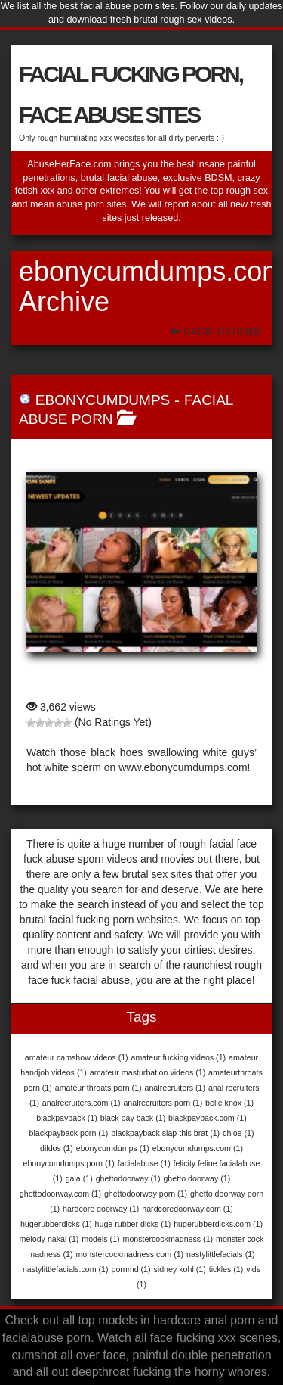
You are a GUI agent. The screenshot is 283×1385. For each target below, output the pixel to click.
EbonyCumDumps (102, 400)
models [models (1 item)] (100, 1238)
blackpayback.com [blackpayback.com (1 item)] (207, 1117)
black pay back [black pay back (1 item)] (132, 1117)
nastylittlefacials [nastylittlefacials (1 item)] (220, 1254)
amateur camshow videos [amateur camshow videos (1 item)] (76, 1057)
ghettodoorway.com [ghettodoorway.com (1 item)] (60, 1193)
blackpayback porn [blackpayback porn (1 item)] (68, 1133)
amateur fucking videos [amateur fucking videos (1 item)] (178, 1057)
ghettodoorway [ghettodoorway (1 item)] (128, 1178)
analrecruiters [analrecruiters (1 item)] (175, 1087)
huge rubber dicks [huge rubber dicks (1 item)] (133, 1223)
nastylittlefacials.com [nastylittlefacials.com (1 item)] (66, 1269)
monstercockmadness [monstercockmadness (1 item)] (168, 1238)
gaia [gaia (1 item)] (79, 1178)
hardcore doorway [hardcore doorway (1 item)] (101, 1208)
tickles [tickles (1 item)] (226, 1269)
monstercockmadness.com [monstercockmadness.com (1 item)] (129, 1254)
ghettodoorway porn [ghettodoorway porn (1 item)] (145, 1193)
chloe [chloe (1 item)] (238, 1133)
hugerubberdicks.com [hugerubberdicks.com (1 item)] (218, 1223)
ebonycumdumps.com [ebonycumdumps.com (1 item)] (197, 1148)
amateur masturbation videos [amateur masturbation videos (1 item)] (147, 1072)
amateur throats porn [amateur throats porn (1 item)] (98, 1087)
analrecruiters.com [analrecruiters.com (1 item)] (81, 1102)
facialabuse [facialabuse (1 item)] (144, 1163)
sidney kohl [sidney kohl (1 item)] (179, 1269)
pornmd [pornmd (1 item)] (130, 1269)
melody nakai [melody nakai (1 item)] (49, 1238)
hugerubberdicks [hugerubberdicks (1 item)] (56, 1223)
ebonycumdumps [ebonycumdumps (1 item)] (112, 1148)
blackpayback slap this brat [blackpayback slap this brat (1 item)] (165, 1133)
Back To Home (217, 331)
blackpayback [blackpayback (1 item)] (66, 1117)
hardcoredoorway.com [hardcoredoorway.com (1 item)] (187, 1208)
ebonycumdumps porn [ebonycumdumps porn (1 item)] (68, 1163)
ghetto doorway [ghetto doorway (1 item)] (196, 1178)
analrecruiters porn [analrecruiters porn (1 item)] (162, 1102)
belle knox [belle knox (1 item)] (229, 1102)
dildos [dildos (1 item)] (56, 1148)
